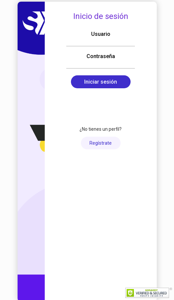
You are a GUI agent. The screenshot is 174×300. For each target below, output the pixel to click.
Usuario (100, 34)
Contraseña (101, 56)
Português (111, 245)
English (84, 245)
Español (61, 245)
